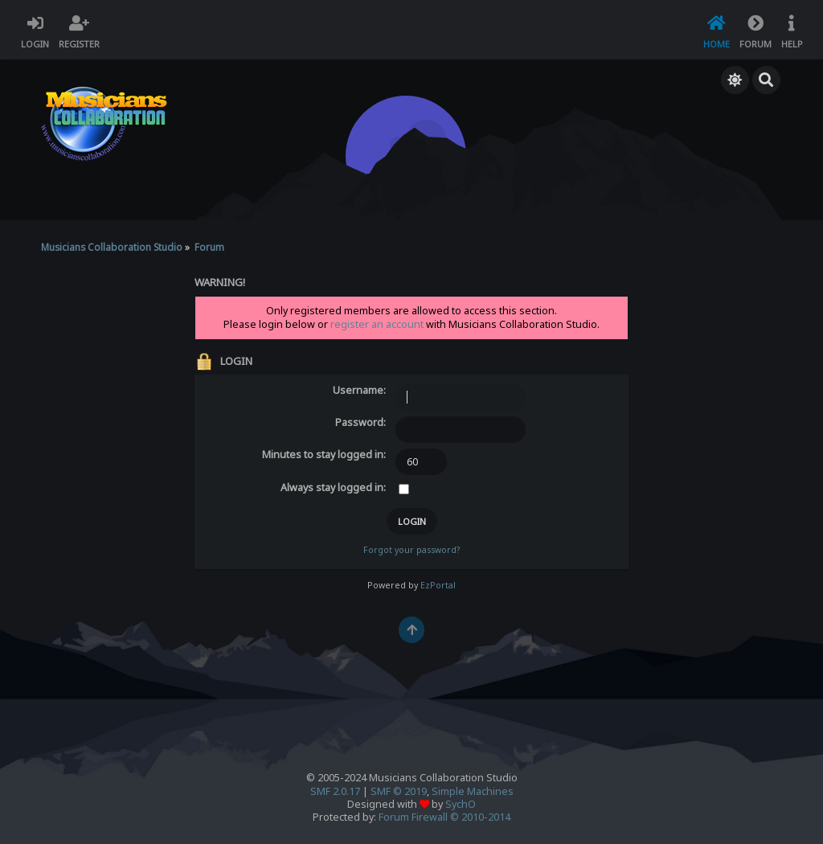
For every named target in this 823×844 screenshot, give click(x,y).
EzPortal (438, 585)
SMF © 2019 (399, 791)
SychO (460, 804)
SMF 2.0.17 (335, 791)
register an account (377, 324)
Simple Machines (473, 791)
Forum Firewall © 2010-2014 (444, 817)
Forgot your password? (411, 549)
